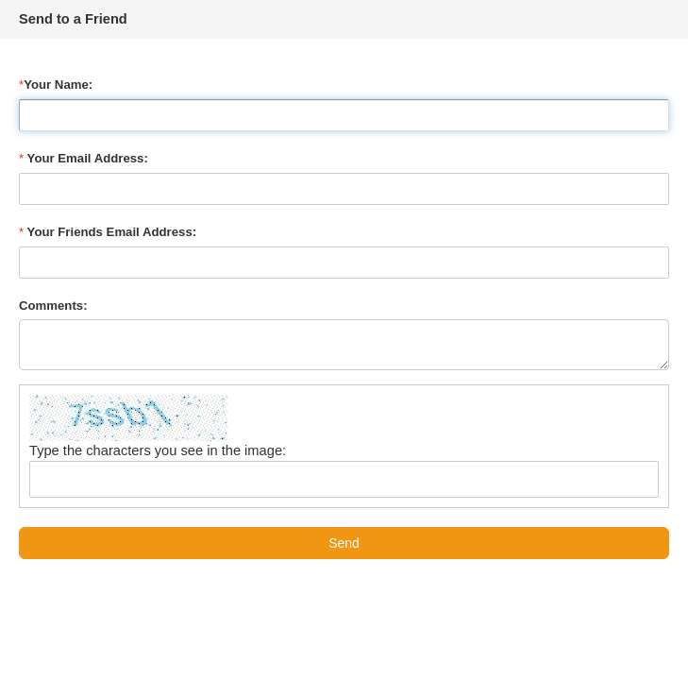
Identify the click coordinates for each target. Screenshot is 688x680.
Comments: (53, 305)
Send (344, 543)
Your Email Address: (83, 158)
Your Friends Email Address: (107, 232)
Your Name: (55, 84)
